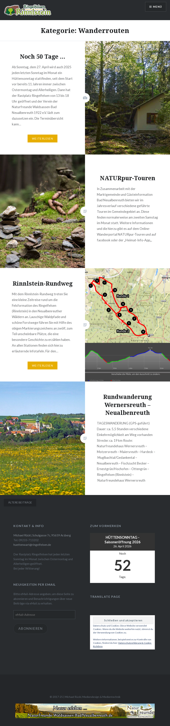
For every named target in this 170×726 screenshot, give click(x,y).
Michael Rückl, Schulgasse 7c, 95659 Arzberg (42, 535)
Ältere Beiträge (20, 502)
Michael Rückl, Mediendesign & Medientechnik (92, 696)
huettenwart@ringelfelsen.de (32, 544)
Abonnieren (30, 629)
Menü (157, 6)
